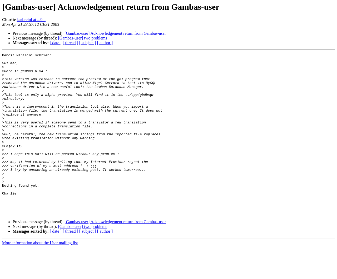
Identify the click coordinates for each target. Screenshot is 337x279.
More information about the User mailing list (40, 274)
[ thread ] (70, 43)
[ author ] (105, 43)
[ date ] (56, 43)
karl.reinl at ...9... (31, 19)
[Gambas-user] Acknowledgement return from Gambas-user (115, 33)
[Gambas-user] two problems (82, 38)
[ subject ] (87, 43)
